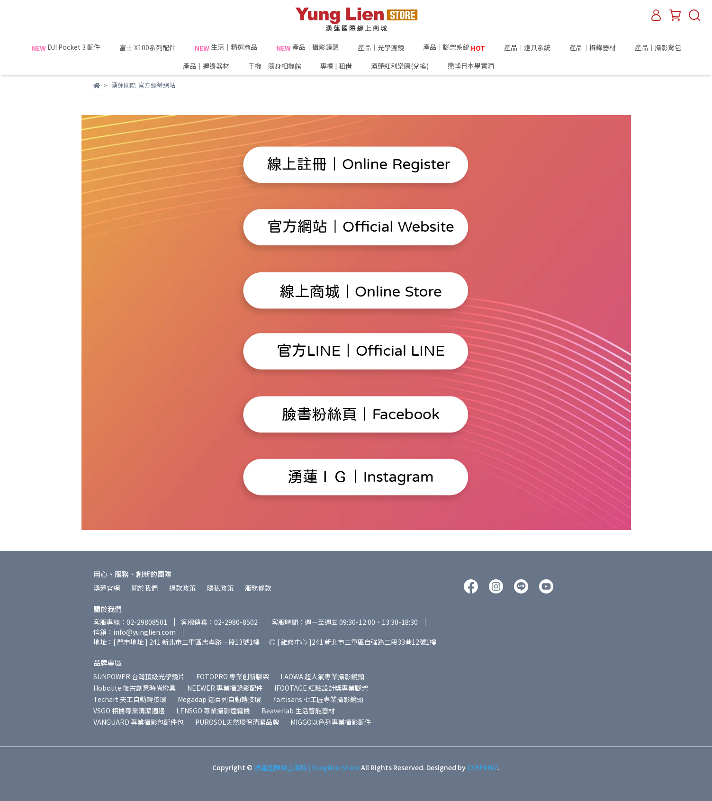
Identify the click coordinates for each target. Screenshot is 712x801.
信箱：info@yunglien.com (134, 632)
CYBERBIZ (482, 767)
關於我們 (144, 588)
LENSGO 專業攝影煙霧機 (213, 710)
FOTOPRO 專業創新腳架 (232, 676)
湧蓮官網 (106, 588)
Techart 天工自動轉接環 (129, 699)
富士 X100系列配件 (147, 47)
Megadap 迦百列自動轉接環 (219, 699)
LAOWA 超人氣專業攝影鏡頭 (322, 676)
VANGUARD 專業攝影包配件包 (138, 722)
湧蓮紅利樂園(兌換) (400, 66)
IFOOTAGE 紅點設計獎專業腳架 (321, 688)
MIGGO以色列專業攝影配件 (330, 722)
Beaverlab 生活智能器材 (298, 710)
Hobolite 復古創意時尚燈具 (134, 688)
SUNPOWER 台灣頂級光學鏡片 (139, 676)
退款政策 (182, 588)
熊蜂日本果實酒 (488, 66)
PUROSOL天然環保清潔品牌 (237, 722)
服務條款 (258, 588)
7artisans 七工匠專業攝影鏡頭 (317, 699)
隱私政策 (220, 588)
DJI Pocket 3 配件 (65, 47)
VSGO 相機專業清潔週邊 (129, 710)
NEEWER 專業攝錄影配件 (225, 688)
